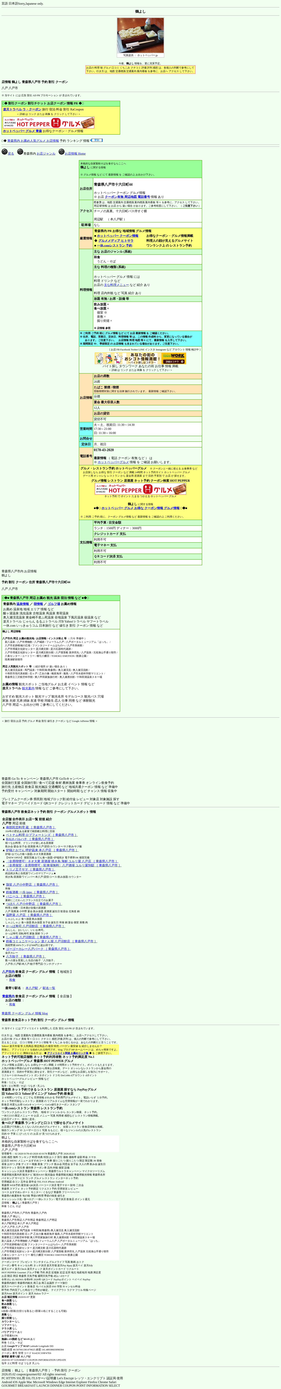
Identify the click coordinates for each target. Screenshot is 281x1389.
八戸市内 (8, 971)
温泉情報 (22, 604)
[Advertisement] (26, 747)
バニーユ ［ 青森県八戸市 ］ (26, 896)
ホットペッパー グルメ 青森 (22, 131)
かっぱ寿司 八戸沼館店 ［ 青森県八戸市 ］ (35, 926)
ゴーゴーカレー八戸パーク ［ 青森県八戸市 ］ (38, 949)
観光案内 (28, 688)
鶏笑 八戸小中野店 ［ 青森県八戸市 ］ (32, 884)
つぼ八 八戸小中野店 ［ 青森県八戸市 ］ (34, 904)
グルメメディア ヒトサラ (115, 240)
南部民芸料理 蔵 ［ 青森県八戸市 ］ (31, 827)
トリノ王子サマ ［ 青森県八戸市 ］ (30, 869)
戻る (8, 153)
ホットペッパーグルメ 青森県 (22, 1061)
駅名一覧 (49, 988)
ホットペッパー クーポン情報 (117, 235)
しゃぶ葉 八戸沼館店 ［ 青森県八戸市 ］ (34, 937)
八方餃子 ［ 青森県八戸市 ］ (26, 956)
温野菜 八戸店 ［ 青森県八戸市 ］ (29, 915)
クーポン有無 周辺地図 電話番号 (127, 196)
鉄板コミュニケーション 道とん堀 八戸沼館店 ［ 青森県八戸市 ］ (51, 941)
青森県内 (8, 996)
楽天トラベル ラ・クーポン (22, 109)
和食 (12, 980)
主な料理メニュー (116, 285)
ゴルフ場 (54, 604)
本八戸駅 (32, 988)
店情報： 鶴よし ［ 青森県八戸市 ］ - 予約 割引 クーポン (41, 1370)
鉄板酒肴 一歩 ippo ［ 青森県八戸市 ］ (32, 892)
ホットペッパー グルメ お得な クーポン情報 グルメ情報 (140, 508)
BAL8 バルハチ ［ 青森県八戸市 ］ (30, 839)
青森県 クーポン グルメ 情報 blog (25, 1013)
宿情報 (38, 604)
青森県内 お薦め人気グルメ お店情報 (33, 140)
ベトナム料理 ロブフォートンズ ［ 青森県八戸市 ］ (42, 835)
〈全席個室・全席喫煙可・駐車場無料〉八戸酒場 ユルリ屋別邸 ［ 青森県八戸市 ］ (64, 865)
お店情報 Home (72, 153)
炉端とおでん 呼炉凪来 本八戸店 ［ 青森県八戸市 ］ (42, 850)
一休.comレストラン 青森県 (21, 1108)
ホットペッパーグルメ (113, 462)
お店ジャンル (46, 153)
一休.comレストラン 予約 (114, 245)
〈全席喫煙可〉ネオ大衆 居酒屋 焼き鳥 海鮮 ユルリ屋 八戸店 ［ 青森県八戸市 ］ (62, 861)
